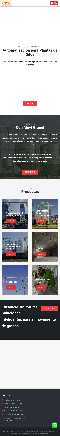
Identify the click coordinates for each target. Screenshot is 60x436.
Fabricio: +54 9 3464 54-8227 (14, 407)
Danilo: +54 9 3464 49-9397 (13, 404)
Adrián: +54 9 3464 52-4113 (13, 411)
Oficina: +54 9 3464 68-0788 (13, 414)
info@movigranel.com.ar (12, 400)
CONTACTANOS (49, 309)
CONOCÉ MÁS (30, 172)
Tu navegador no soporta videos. (30, 84)
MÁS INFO (30, 104)
